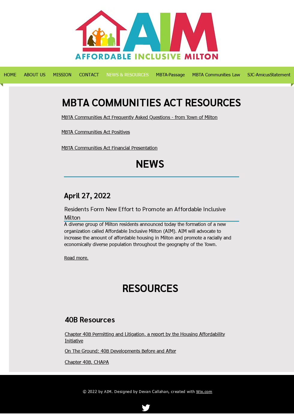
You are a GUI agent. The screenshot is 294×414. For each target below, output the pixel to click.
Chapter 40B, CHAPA (87, 362)
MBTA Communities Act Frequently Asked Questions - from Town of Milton (140, 117)
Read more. (76, 258)
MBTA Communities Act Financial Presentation (110, 148)
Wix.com (204, 392)
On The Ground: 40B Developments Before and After (120, 351)
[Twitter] (146, 407)
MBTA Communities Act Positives (96, 132)
